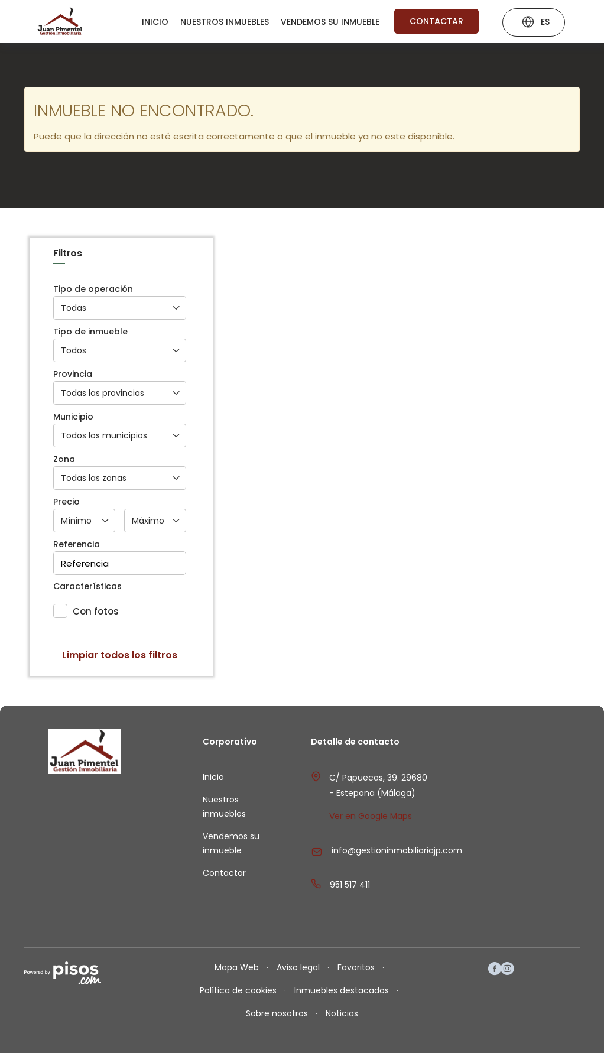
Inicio (155, 22)
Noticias (342, 1013)
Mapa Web (237, 967)
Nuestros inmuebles (224, 22)
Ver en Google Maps (370, 816)
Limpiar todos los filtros (119, 655)
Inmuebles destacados (341, 990)
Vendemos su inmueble (330, 22)
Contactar (436, 21)
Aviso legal (298, 967)
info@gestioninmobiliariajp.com (397, 850)
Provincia (72, 374)
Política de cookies (238, 990)
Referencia (76, 544)
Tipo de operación (93, 289)
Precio (66, 502)
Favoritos (356, 967)
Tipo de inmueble (90, 331)
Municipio (73, 416)
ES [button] (535, 23)
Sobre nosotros (277, 1013)
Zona (64, 459)
